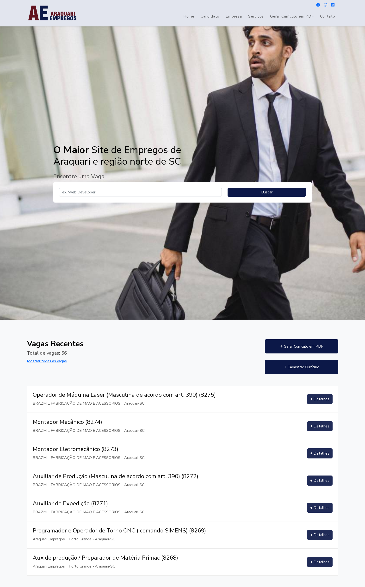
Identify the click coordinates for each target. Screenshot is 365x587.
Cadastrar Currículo (302, 367)
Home (188, 16)
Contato (327, 16)
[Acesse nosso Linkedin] (332, 5)
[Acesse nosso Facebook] (318, 5)
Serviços (256, 16)
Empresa (234, 16)
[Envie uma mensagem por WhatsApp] (325, 5)
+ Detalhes (319, 399)
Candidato (210, 16)
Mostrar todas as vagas (47, 361)
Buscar (266, 192)
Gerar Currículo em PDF (292, 16)
